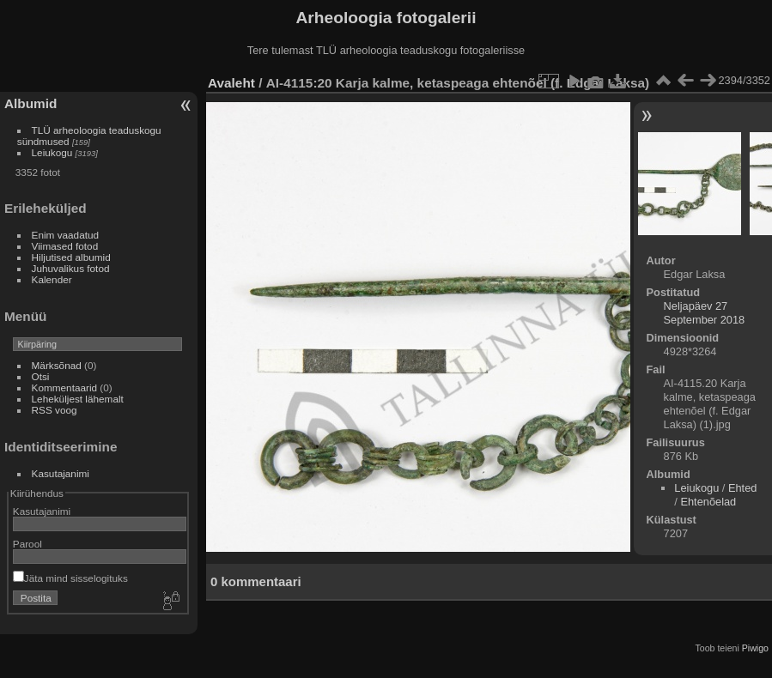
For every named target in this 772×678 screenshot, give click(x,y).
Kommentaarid (65, 387)
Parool (27, 543)
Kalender (52, 279)
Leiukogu (52, 152)
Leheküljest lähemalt (78, 398)
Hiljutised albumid (71, 257)
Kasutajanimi (60, 473)
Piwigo (755, 648)
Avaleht (231, 83)
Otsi (41, 376)
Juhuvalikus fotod (71, 268)
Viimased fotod (65, 245)
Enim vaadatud (66, 234)
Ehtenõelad (708, 501)
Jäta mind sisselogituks (70, 578)
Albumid (30, 103)
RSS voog (54, 409)
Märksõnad (57, 365)
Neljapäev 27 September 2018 (704, 313)
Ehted (742, 487)
